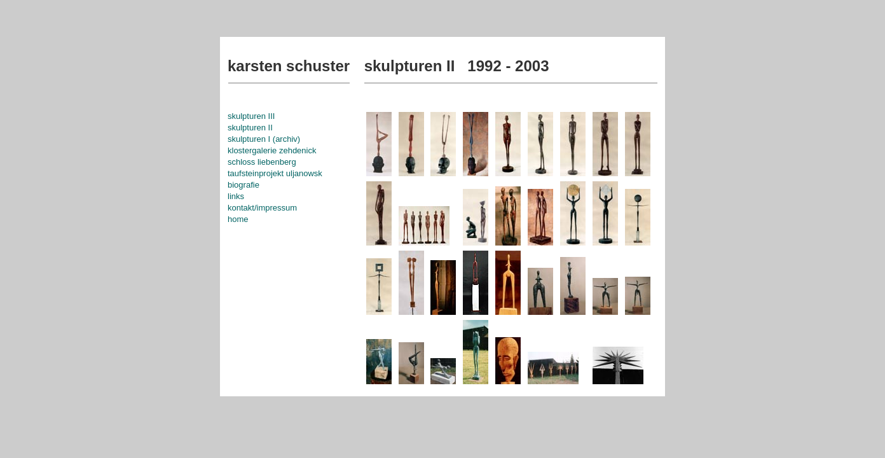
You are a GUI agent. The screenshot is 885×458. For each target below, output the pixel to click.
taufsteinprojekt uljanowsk (275, 173)
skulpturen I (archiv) (264, 139)
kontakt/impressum (262, 207)
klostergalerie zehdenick (272, 150)
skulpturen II (250, 127)
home (238, 219)
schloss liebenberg (262, 162)
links (236, 196)
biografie (243, 185)
